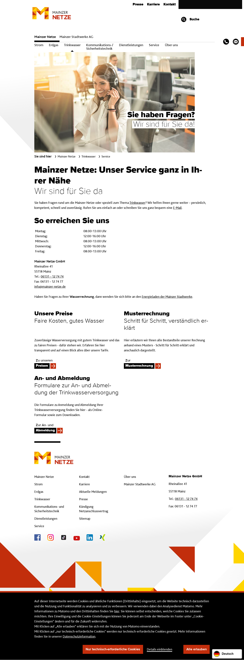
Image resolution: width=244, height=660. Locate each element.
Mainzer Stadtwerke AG (76, 36)
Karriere (153, 4)
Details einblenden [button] (159, 649)
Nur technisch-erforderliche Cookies (113, 649)
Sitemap (84, 518)
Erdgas (53, 45)
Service (154, 45)
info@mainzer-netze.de (50, 286)
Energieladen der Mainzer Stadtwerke (167, 297)
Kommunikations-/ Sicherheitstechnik (99, 46)
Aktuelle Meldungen (93, 492)
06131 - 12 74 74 (186, 499)
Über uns (171, 45)
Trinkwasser (72, 45)
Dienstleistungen (131, 45)
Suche (190, 19)
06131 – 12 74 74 (52, 276)
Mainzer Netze (45, 36)
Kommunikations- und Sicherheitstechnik (49, 509)
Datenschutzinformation (79, 636)
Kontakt (169, 4)
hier (116, 611)
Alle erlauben (196, 649)
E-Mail (177, 208)
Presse (138, 4)
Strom (38, 45)
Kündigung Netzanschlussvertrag (93, 509)
